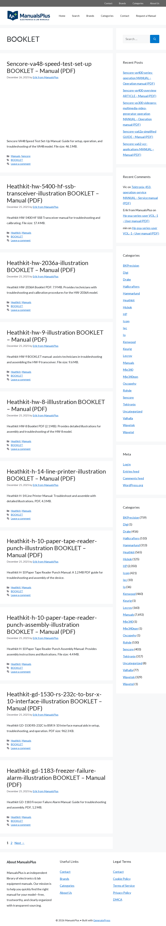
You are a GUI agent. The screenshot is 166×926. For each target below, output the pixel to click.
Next (19, 843)
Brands (122, 3)
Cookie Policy (122, 879)
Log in (127, 464)
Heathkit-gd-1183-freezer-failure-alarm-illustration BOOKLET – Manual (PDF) (56, 777)
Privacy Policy (122, 892)
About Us (154, 3)
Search (76, 15)
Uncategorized (132, 411)
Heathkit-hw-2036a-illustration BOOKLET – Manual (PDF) (47, 266)
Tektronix (129, 404)
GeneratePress (101, 920)
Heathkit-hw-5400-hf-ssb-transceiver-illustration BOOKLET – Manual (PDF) (53, 193)
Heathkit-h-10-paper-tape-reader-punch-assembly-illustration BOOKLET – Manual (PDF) (52, 624)
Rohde (127, 390)
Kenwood (129, 342)
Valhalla (128, 418)
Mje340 (128, 369)
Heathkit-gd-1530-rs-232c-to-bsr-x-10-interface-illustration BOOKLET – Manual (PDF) (54, 701)
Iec (125, 328)
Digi (125, 272)
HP (125, 314)
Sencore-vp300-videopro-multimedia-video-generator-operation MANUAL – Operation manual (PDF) (140, 113)
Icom (126, 321)
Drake (127, 279)
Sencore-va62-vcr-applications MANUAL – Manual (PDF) (138, 149)
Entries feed (131, 471)
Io (124, 335)
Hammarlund (131, 293)
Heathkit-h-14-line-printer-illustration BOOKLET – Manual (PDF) (56, 475)
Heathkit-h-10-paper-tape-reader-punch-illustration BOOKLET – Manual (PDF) (52, 547)
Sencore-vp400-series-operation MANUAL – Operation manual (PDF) (139, 78)
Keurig (127, 349)
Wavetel (128, 432)
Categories (138, 3)
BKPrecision (131, 265)
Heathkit (16, 232)
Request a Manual (146, 15)
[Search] (154, 39)
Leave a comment (21, 163)
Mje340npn (130, 377)
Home (62, 15)
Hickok (127, 307)
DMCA (117, 899)
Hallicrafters (131, 286)
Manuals (15, 156)
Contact (108, 3)
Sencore (25, 156)
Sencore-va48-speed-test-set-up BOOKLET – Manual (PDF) (49, 67)
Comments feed (133, 478)
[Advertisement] (56, 108)
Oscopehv (129, 383)
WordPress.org (133, 485)
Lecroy (127, 356)
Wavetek (129, 425)
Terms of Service (124, 885)
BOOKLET (17, 159)
